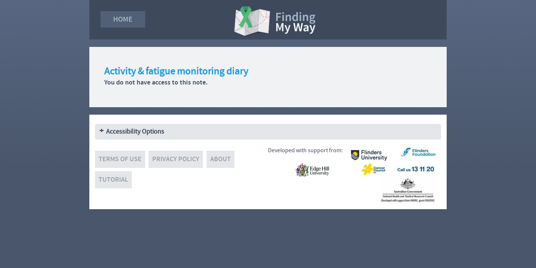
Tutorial (113, 180)
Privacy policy (175, 159)
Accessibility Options (135, 131)
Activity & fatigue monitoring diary (176, 71)
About (220, 159)
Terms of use (120, 159)
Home (123, 19)
